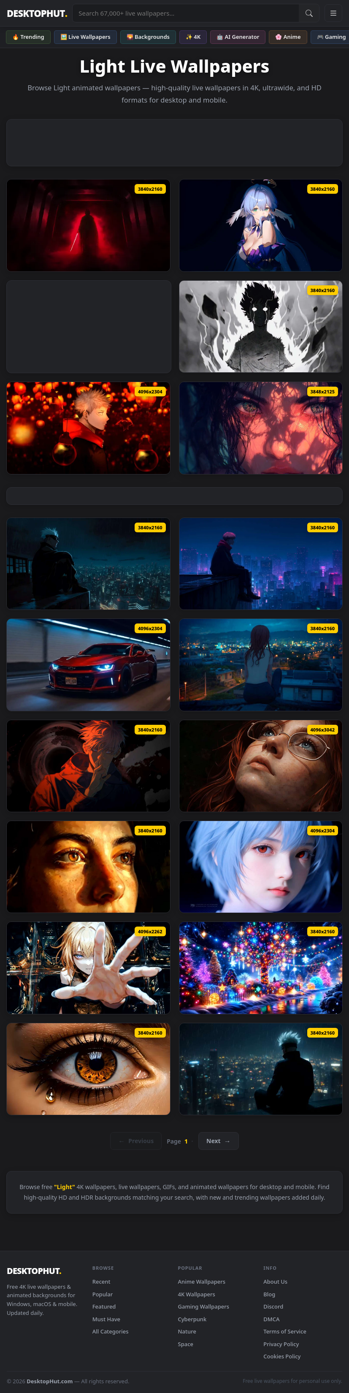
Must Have (106, 1319)
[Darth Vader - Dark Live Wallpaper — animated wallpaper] (88, 225)
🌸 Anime (287, 37)
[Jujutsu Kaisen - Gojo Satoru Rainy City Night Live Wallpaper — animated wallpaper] (88, 564)
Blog (269, 1294)
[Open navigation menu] (333, 13)
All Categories (110, 1331)
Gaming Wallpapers (204, 1306)
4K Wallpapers (196, 1294)
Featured (104, 1306)
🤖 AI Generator (237, 37)
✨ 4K (193, 37)
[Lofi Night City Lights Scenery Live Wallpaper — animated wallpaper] (261, 664)
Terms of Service (284, 1331)
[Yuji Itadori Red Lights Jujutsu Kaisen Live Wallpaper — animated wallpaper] (88, 428)
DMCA (271, 1319)
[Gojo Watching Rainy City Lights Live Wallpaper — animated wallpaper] (261, 1069)
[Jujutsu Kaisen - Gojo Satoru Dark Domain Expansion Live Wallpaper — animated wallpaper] (88, 766)
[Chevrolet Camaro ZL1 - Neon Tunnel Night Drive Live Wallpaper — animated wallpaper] (88, 664)
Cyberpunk (192, 1319)
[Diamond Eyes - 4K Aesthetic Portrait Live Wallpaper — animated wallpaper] (261, 428)
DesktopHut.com (50, 1381)
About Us (275, 1281)
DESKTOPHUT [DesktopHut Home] (37, 13)
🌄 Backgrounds (148, 37)
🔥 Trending (28, 37)
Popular (102, 1294)
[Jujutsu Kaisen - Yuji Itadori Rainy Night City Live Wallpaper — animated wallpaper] (261, 564)
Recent (101, 1281)
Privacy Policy (281, 1344)
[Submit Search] (309, 13)
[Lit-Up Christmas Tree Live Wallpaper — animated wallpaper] (261, 967)
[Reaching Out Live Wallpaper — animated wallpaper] (88, 967)
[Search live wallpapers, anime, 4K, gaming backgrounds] (186, 13)
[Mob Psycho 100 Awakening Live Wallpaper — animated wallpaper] (261, 326)
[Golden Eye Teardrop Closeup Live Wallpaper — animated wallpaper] (88, 1069)
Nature (187, 1331)
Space (186, 1344)
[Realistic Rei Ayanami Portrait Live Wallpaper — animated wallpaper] (261, 867)
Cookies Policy (281, 1356)
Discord (273, 1306)
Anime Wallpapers (202, 1281)
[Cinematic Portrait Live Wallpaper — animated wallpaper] (261, 766)
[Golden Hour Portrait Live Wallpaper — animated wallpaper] (88, 867)
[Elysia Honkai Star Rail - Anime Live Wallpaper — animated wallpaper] (261, 225)
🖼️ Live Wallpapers (85, 37)
